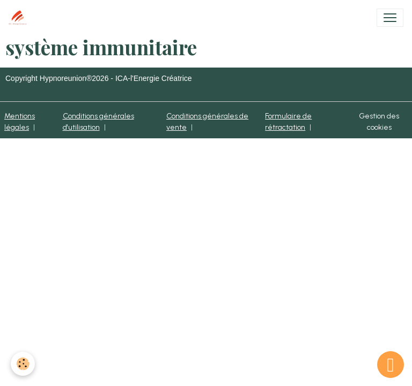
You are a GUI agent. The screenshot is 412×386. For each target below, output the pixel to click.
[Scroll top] (390, 364)
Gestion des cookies (379, 122)
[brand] (20, 18)
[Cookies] (23, 364)
